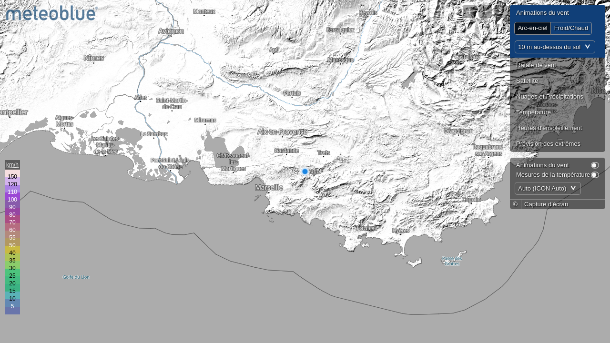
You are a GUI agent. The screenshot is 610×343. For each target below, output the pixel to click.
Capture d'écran (546, 204)
